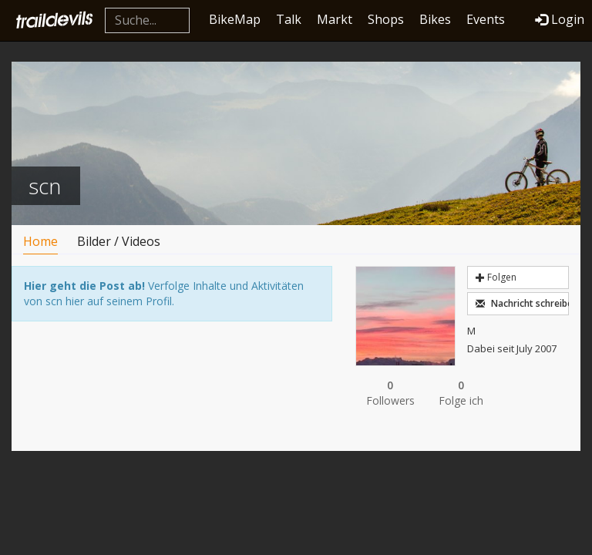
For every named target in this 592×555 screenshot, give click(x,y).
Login (559, 19)
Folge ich (461, 393)
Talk (288, 19)
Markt (334, 19)
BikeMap (235, 19)
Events (485, 19)
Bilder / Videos (118, 241)
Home (40, 241)
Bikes (435, 19)
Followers (390, 393)
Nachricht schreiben (523, 303)
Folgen (496, 277)
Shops (386, 19)
